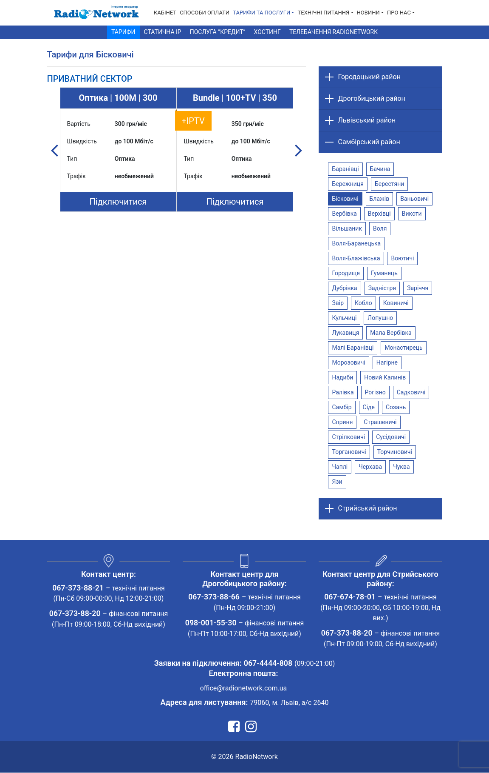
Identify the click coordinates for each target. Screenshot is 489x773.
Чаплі (340, 466)
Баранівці (345, 168)
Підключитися (118, 202)
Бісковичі (345, 198)
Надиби (342, 377)
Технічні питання (323, 12)
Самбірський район (369, 142)
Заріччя (417, 288)
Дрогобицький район (371, 98)
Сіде (369, 407)
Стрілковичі (348, 437)
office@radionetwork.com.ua (243, 689)
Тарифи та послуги (261, 12)
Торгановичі (349, 451)
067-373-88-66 (214, 597)
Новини (368, 12)
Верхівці (379, 213)
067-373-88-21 (78, 588)
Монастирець (403, 347)
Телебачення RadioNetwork (333, 32)
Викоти (412, 213)
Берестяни (389, 183)
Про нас (399, 12)
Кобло (363, 303)
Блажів (380, 198)
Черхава (370, 466)
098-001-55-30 (211, 623)
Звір (338, 303)
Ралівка (342, 392)
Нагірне (387, 362)
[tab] (90, 79)
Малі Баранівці (352, 347)
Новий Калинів (385, 377)
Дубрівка (344, 288)
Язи (337, 481)
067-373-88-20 (75, 614)
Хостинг (267, 32)
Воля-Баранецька (356, 243)
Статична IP (162, 32)
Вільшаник (347, 228)
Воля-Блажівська (356, 258)
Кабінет (165, 12)
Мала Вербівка (390, 332)
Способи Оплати (204, 12)
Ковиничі (396, 303)
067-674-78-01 (350, 597)
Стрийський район (367, 508)
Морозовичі (348, 362)
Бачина (380, 168)
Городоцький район (369, 77)
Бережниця (347, 183)
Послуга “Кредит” (218, 32)
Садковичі (411, 392)
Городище (345, 273)
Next (298, 149)
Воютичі (402, 258)
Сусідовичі (391, 437)
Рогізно (375, 392)
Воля (380, 228)
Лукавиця (345, 332)
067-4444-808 (268, 663)
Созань (396, 407)
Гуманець (384, 273)
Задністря (382, 288)
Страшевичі (380, 422)
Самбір (341, 407)
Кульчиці (344, 317)
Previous (54, 149)
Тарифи (123, 32)
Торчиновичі (394, 451)
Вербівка (344, 213)
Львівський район (367, 120)
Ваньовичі (414, 198)
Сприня (342, 422)
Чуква (401, 466)
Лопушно (380, 317)
